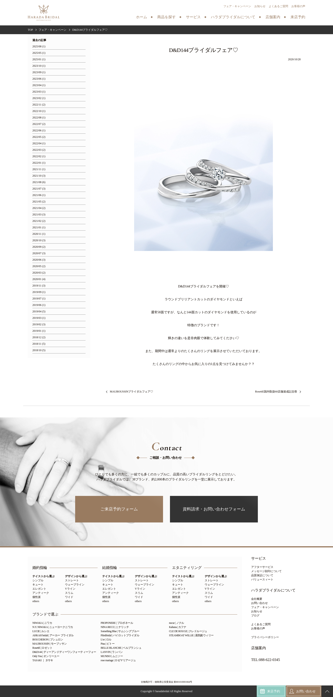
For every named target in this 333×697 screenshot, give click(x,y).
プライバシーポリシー (265, 637)
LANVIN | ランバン (112, 652)
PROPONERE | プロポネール (117, 623)
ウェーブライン (74, 584)
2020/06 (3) (38, 259)
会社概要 (256, 598)
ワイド (69, 597)
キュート (37, 584)
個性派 (36, 597)
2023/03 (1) (38, 91)
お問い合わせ (259, 603)
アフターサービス (262, 567)
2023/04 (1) (38, 85)
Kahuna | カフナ (177, 627)
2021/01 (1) (38, 227)
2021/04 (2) (38, 208)
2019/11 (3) (38, 285)
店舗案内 (258, 648)
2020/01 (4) (38, 279)
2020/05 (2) (38, 266)
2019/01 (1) (38, 330)
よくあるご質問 (278, 6)
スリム (69, 592)
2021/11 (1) (38, 169)
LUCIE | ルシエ (40, 631)
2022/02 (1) (38, 156)
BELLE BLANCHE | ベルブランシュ (121, 647)
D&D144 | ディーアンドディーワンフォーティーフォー (64, 652)
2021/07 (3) (38, 188)
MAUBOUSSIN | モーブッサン (49, 643)
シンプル (37, 580)
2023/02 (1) (38, 98)
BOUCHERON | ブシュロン (47, 639)
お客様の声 (298, 6)
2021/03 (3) (38, 214)
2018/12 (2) (38, 337)
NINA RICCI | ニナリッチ (115, 627)
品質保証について (262, 575)
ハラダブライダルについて (273, 590)
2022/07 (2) (38, 124)
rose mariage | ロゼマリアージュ (118, 660)
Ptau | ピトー (107, 643)
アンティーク (40, 592)
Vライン (70, 588)
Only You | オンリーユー (45, 656)
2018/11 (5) (38, 343)
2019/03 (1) (38, 318)
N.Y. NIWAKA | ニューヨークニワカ (52, 627)
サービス (258, 558)
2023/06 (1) (38, 78)
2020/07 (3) (38, 253)
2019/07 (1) (38, 298)
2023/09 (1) (38, 72)
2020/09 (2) (38, 246)
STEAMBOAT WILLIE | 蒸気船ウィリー (191, 635)
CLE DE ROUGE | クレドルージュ (188, 631)
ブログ (255, 615)
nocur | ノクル (176, 623)
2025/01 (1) (38, 59)
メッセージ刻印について (266, 571)
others (35, 601)
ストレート (72, 580)
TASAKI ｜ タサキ (42, 660)
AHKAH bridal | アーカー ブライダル (53, 635)
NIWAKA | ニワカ (42, 623)
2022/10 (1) (38, 111)
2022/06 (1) (38, 130)
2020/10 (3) (38, 240)
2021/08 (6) (38, 182)
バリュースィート (262, 579)
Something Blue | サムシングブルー (120, 631)
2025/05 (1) (38, 52)
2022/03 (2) (38, 149)
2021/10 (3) (38, 175)
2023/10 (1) (38, 65)
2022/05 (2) (38, 137)
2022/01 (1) (38, 162)
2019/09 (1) (38, 292)
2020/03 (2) (38, 272)
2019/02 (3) (38, 324)
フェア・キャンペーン (237, 6)
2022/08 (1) (38, 117)
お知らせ (259, 6)
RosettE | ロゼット (42, 647)
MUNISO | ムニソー (112, 656)
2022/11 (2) (38, 104)
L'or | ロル (106, 639)
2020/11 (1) (38, 233)
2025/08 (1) (38, 46)
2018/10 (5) (38, 350)
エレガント (39, 588)
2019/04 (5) (38, 311)
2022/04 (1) (38, 143)
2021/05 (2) (38, 201)
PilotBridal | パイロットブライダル (120, 635)
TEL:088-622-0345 (265, 660)
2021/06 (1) (38, 195)
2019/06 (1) (38, 305)
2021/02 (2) (38, 221)
